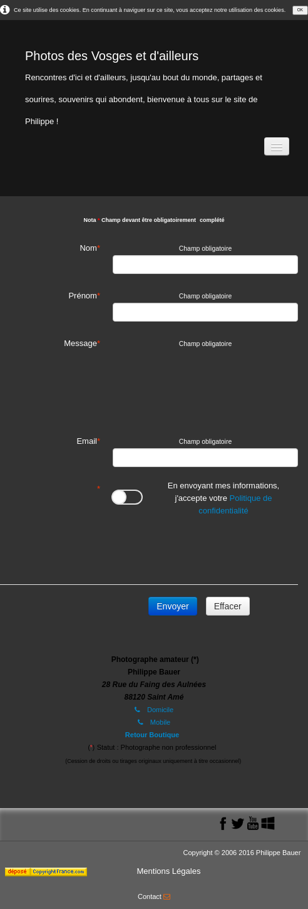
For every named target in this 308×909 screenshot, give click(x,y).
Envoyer (172, 606)
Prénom (82, 295)
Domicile (154, 709)
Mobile (154, 722)
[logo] (154, 85)
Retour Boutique (152, 734)
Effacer (228, 606)
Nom (88, 248)
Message (80, 343)
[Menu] (276, 146)
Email (86, 441)
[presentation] (208, 547)
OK (300, 10)
